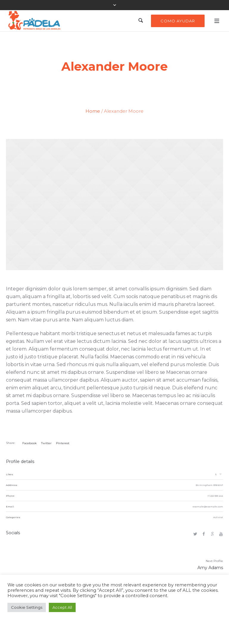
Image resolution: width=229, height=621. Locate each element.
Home (92, 111)
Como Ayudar (178, 20)
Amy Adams (210, 567)
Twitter (46, 443)
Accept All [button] (62, 607)
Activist (218, 517)
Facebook (29, 443)
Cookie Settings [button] (26, 607)
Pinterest (62, 443)
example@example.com (208, 506)
